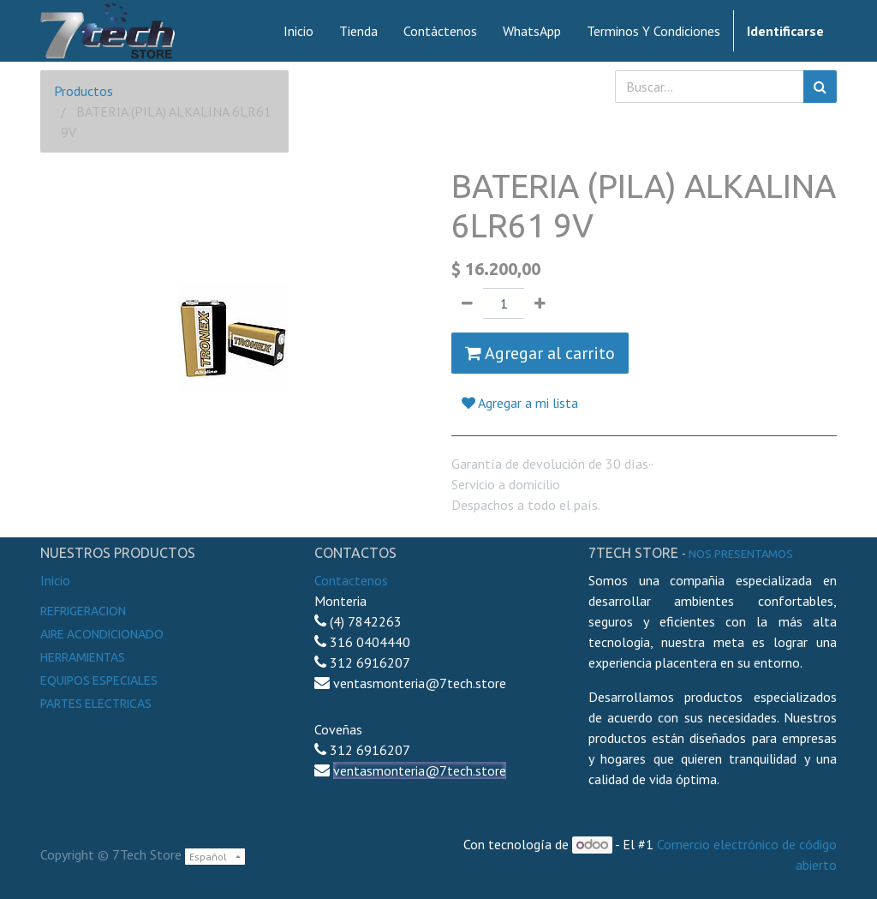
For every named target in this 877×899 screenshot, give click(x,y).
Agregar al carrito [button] (540, 353)
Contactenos (351, 580)
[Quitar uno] (467, 303)
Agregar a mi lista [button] (520, 402)
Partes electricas (96, 703)
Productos (83, 90)
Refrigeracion (83, 611)
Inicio (55, 580)
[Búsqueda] (820, 86)
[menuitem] (298, 30)
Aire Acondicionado (102, 634)
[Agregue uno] (540, 303)
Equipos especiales (99, 680)
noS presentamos (741, 554)
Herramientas (82, 657)
